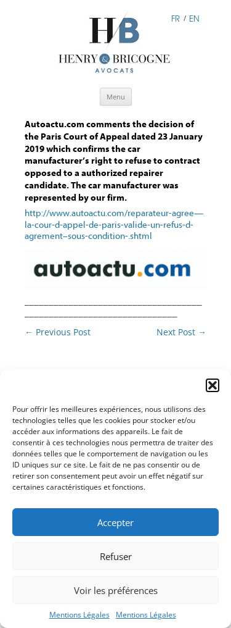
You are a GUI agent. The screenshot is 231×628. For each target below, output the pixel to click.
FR (175, 17)
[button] (212, 385)
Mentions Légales (79, 614)
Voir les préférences (116, 590)
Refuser (116, 556)
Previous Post (58, 332)
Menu (116, 96)
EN (194, 17)
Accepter (115, 522)
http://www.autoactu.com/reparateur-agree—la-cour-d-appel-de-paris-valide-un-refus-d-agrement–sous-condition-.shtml (114, 225)
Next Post (181, 332)
